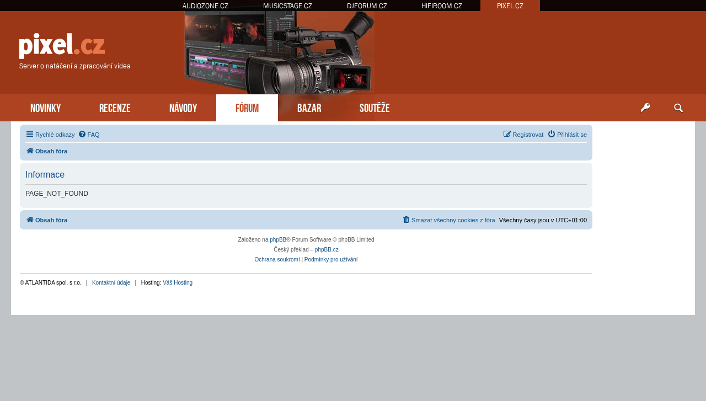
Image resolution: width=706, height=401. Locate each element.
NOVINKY (45, 107)
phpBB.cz (327, 250)
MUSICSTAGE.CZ (287, 6)
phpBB (278, 240)
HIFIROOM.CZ (441, 6)
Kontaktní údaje (111, 283)
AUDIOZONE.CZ (205, 6)
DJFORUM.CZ (367, 6)
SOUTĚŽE (375, 107)
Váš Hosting (177, 283)
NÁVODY (183, 107)
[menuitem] (89, 134)
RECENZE (115, 107)
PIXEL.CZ (510, 6)
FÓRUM (247, 107)
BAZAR (309, 107)
